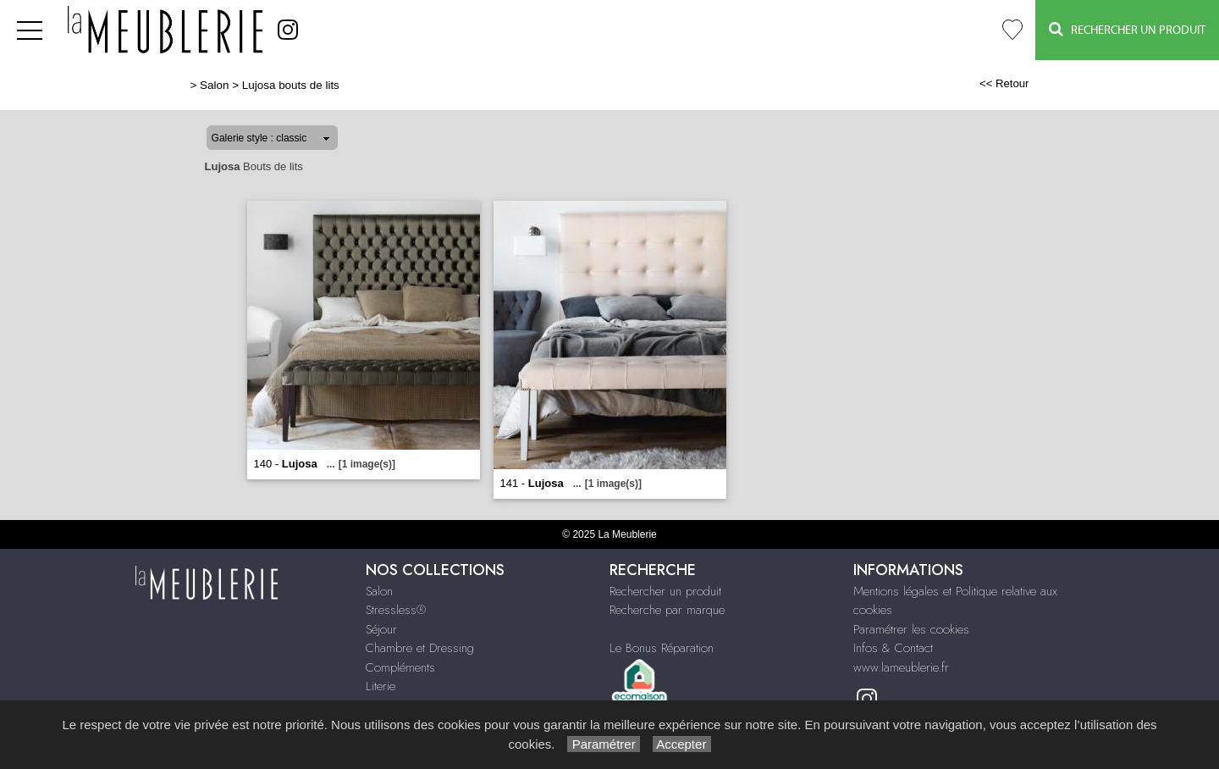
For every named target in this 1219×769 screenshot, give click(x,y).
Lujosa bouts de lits (290, 85)
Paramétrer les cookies (911, 629)
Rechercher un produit (665, 591)
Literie (380, 686)
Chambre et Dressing (420, 648)
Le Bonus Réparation (662, 648)
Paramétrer (603, 744)
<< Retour (1004, 83)
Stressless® (396, 609)
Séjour (381, 629)
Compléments (400, 667)
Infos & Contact (893, 648)
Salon (214, 85)
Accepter (682, 744)
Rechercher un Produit (1127, 29)
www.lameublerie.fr (901, 667)
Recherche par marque (667, 609)
